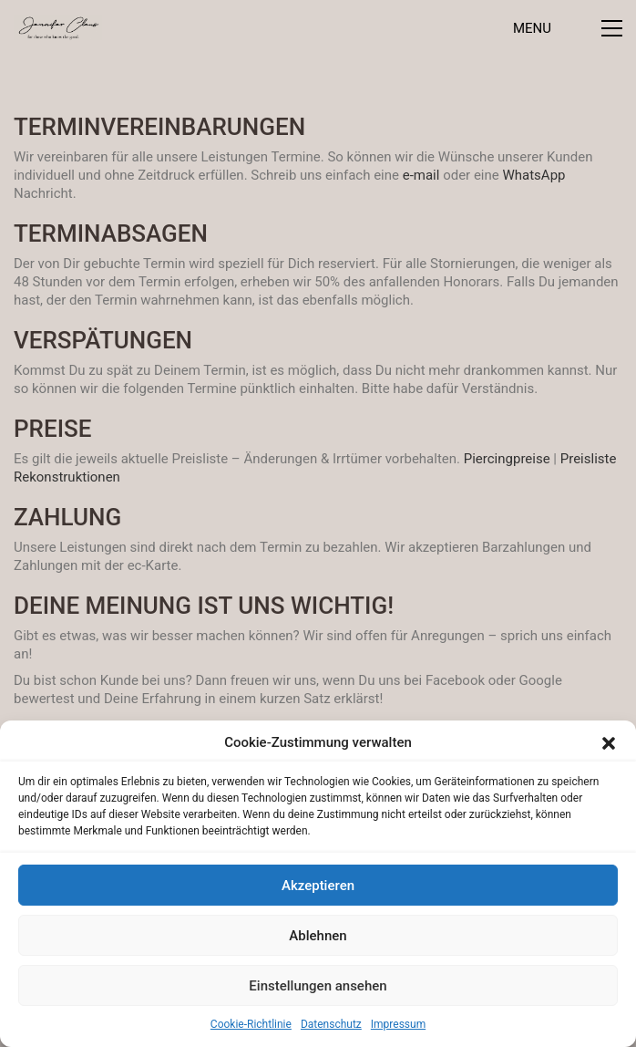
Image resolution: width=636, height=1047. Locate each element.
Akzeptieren (318, 885)
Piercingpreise (507, 459)
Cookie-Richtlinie (251, 1024)
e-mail (421, 175)
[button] (609, 743)
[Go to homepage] (58, 28)
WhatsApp (533, 175)
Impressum (398, 1024)
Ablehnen (317, 936)
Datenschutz (331, 1024)
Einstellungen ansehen (317, 986)
